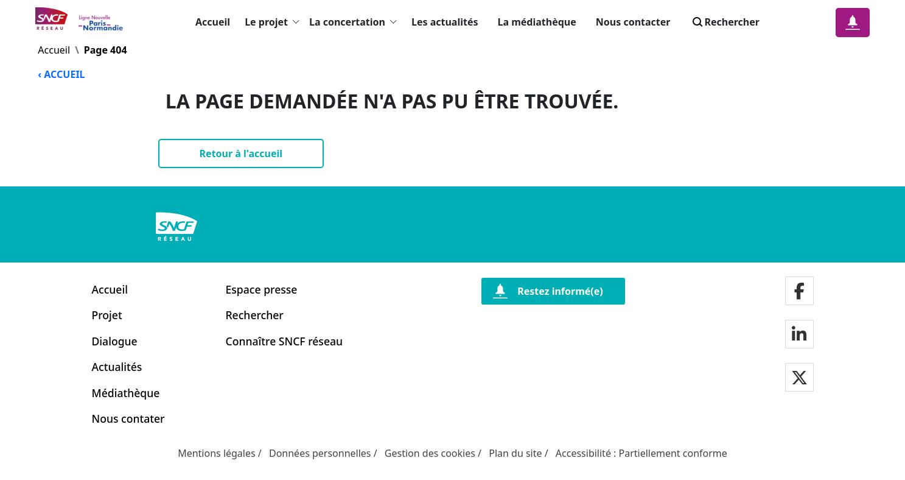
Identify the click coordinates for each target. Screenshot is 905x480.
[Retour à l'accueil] (241, 153)
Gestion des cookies (430, 453)
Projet (107, 315)
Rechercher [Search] (725, 22)
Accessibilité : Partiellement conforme (641, 453)
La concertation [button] (353, 22)
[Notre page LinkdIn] (799, 335)
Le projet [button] (272, 22)
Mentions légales (217, 453)
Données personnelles (320, 453)
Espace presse (262, 289)
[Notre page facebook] (799, 292)
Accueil (212, 22)
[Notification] (853, 22)
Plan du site (515, 453)
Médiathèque (126, 393)
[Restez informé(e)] (553, 291)
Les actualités (444, 22)
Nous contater (128, 418)
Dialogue (115, 341)
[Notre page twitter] (799, 378)
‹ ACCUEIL (61, 74)
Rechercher (255, 315)
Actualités (117, 366)
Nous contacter (633, 22)
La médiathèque (537, 22)
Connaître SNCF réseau (284, 341)
